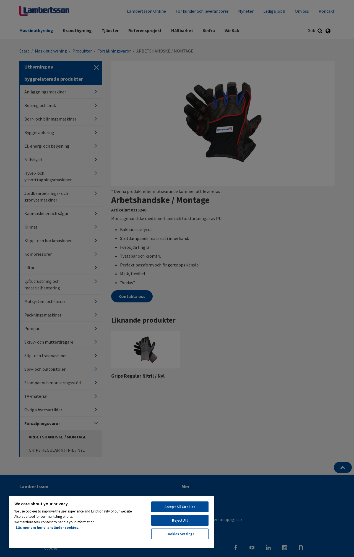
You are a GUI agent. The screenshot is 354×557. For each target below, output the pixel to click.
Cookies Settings (179, 534)
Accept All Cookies (180, 506)
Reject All (180, 520)
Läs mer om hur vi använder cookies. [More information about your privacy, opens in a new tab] (47, 527)
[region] (111, 521)
